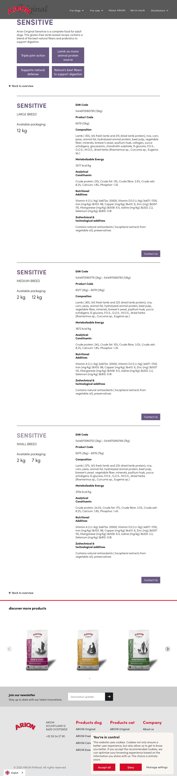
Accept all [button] (104, 767)
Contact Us (151, 253)
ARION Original (85, 729)
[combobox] (14, 772)
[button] (76, 10)
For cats (95, 10)
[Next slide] (167, 649)
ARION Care (83, 743)
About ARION (117, 10)
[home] (20, 10)
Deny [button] (130, 767)
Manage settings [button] (156, 767)
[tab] (87, 678)
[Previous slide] (9, 649)
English (11, 773)
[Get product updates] (86, 697)
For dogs (75, 10)
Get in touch (137, 10)
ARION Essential (86, 750)
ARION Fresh (84, 736)
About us (148, 729)
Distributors (158, 10)
